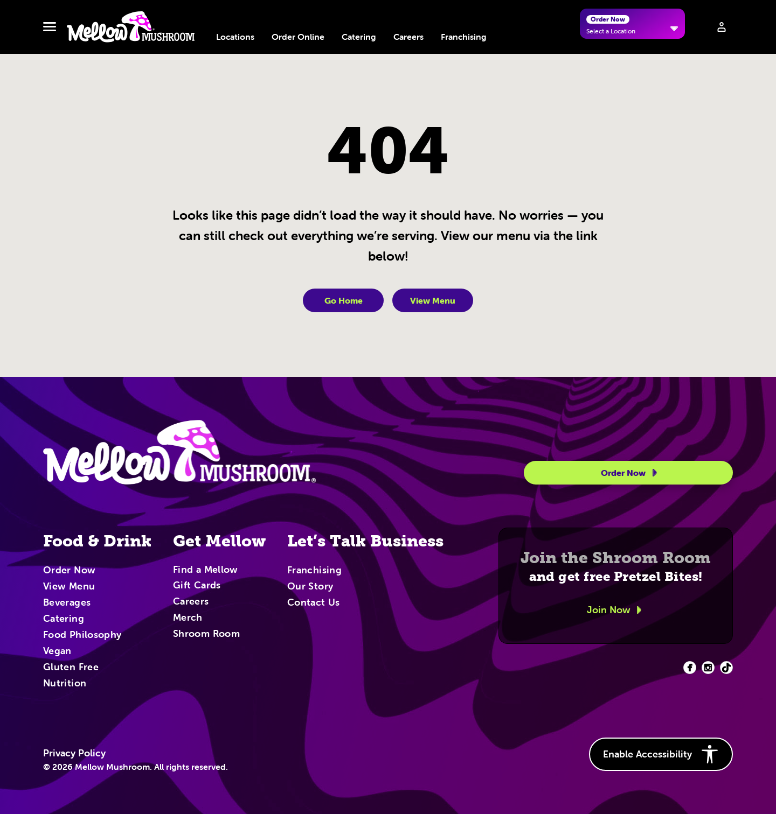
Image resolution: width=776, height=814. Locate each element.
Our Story (310, 586)
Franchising (464, 36)
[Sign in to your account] (721, 27)
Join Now (616, 610)
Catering (359, 36)
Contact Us (313, 603)
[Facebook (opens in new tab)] (689, 667)
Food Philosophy (82, 635)
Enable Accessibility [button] (661, 754)
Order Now (631, 472)
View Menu (432, 300)
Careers (408, 36)
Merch (188, 618)
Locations (235, 36)
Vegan (57, 651)
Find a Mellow (205, 570)
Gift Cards (197, 585)
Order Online (298, 36)
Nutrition (64, 683)
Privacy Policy (74, 753)
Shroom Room (206, 634)
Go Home (343, 300)
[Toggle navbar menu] (49, 26)
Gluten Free (71, 667)
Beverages (67, 603)
